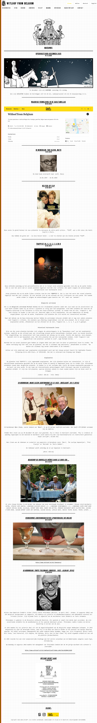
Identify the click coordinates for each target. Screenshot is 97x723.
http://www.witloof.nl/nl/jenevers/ (48, 562)
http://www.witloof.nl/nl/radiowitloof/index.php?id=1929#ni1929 (48, 650)
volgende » (48, 708)
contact (80, 8)
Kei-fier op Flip (48, 186)
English (94, 3)
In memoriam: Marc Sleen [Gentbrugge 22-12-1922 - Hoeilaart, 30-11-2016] (48, 383)
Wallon (77, 3)
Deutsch (85, 3)
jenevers (32, 8)
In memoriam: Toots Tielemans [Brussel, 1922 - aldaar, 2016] (48, 571)
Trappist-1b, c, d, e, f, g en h (48, 244)
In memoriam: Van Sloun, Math (48, 150)
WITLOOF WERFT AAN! (48, 659)
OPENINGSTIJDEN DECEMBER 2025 (48, 54)
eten (15, 8)
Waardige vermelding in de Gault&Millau (48, 102)
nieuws (48, 8)
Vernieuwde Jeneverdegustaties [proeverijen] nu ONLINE (48, 518)
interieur (57, 8)
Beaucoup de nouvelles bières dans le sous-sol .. (48, 460)
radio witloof (69, 8)
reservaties (6, 8)
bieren (23, 8)
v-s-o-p (40, 8)
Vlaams (69, 3)
